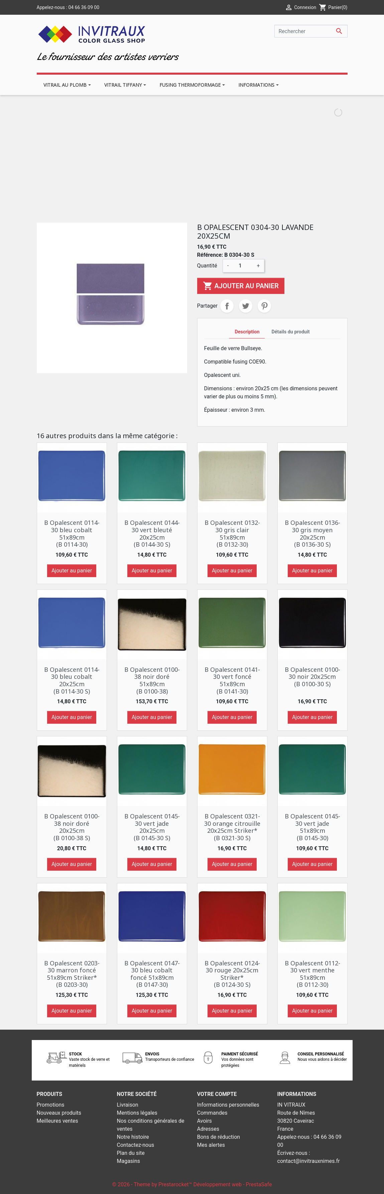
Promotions (51, 1105)
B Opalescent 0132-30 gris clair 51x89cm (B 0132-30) (232, 533)
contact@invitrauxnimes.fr (308, 1161)
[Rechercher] (311, 31)
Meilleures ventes (57, 1121)
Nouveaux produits (59, 1113)
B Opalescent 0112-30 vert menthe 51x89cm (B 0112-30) (312, 974)
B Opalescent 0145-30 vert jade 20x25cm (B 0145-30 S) (152, 827)
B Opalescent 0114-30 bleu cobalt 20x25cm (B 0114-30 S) (72, 680)
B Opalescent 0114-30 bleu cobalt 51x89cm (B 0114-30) (72, 533)
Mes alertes (211, 1145)
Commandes (212, 1113)
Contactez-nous (135, 1145)
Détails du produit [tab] (290, 332)
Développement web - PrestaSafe (232, 1184)
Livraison (127, 1105)
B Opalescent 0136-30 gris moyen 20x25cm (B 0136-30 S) (312, 533)
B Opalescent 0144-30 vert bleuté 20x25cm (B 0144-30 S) (152, 533)
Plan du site (131, 1153)
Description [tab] (247, 332)
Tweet (245, 306)
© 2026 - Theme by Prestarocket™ (153, 1184)
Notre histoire (133, 1137)
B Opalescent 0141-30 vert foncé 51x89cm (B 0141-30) (232, 680)
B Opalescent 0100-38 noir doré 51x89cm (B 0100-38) (152, 680)
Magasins (128, 1161)
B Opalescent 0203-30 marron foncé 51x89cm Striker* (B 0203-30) (72, 974)
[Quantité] (243, 265)
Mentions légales (137, 1113)
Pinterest (264, 306)
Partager (227, 306)
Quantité (207, 265)
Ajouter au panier (241, 286)
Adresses (208, 1129)
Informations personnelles (228, 1105)
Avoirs (204, 1121)
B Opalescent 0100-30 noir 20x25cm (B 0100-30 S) (312, 676)
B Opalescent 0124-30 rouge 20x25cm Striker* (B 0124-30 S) (232, 974)
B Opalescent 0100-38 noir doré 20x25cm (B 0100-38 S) (72, 827)
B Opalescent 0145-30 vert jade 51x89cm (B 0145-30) (312, 827)
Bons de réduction (218, 1137)
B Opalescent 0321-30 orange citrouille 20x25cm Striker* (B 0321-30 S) (232, 827)
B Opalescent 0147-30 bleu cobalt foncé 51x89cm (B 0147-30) (152, 974)
